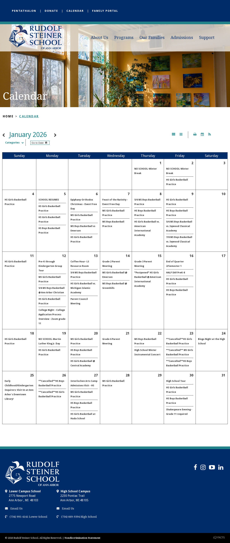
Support (207, 37)
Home (8, 116)
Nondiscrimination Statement (82, 537)
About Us (99, 37)
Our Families (152, 37)
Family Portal (105, 10)
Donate (51, 10)
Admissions (182, 37)
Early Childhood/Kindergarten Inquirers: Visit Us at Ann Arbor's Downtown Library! (19, 390)
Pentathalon (24, 10)
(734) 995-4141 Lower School (26, 516)
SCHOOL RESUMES (49, 199)
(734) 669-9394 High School (77, 516)
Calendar (75, 10)
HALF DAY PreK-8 (175, 272)
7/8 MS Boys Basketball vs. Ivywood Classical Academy (179, 241)
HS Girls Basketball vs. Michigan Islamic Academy (83, 288)
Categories (15, 142)
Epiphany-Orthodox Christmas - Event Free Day (84, 204)
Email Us (14, 508)
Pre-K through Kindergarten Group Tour (50, 266)
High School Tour (176, 381)
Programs (123, 37)
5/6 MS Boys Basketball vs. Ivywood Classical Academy (179, 226)
